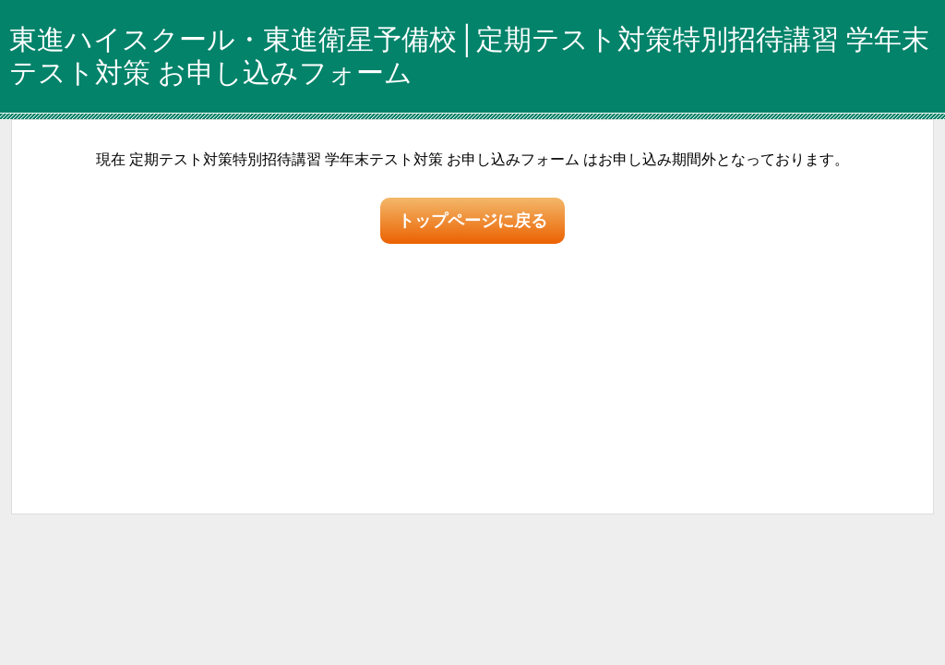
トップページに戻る (472, 221)
